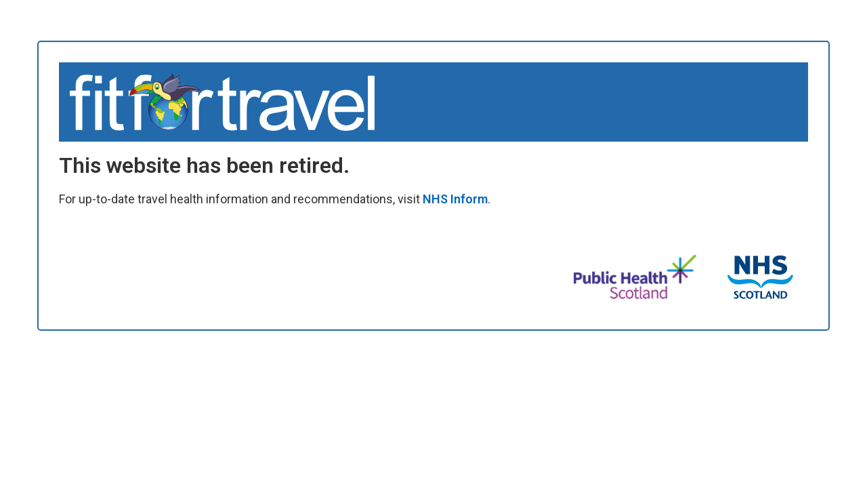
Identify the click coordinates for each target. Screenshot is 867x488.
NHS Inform (455, 199)
